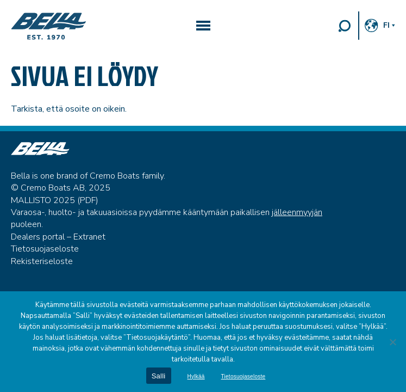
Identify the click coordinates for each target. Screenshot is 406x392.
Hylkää (196, 376)
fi (386, 25)
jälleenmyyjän (297, 212)
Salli (159, 376)
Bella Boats (49, 26)
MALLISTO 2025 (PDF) (54, 200)
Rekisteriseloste (42, 261)
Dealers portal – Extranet (58, 237)
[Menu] (203, 25)
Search (344, 25)
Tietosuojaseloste (45, 249)
